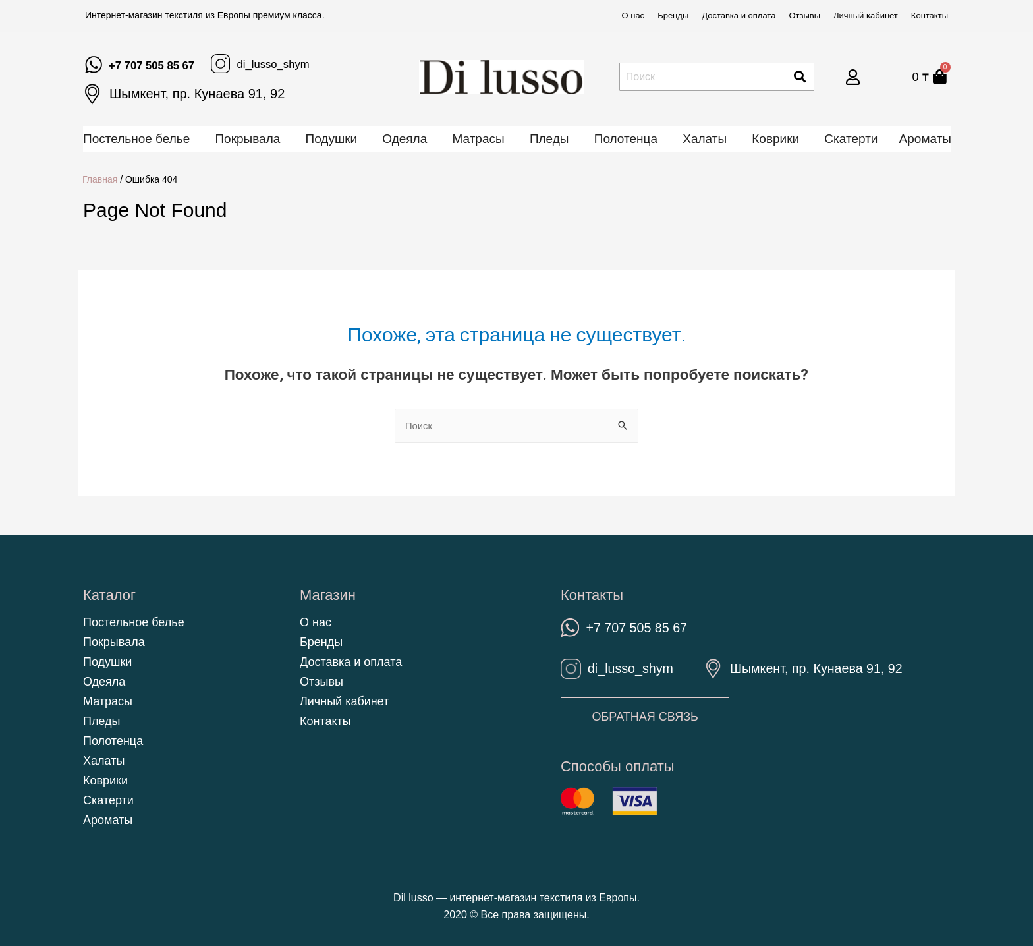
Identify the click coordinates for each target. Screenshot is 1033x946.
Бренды (672, 15)
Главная (99, 179)
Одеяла (404, 139)
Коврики (775, 139)
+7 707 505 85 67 (160, 64)
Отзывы (804, 15)
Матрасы (478, 139)
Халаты (705, 139)
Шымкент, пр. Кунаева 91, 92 (197, 93)
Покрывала (247, 139)
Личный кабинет (865, 15)
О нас (632, 15)
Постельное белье (136, 139)
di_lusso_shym (297, 63)
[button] (647, 717)
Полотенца (625, 139)
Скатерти (851, 139)
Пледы (549, 139)
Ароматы (925, 139)
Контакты (929, 15)
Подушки (332, 139)
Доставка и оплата (738, 15)
